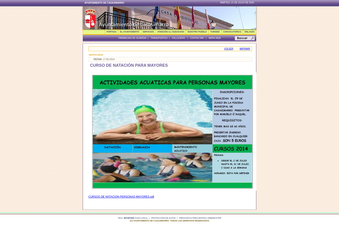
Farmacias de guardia (132, 38)
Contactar (197, 38)
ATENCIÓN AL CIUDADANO (170, 32)
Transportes (159, 38)
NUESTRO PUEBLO (197, 32)
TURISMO (215, 32)
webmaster (214, 218)
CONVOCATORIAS (232, 32)
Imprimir (245, 49)
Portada (111, 32)
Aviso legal (141, 218)
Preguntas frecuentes (192, 218)
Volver (228, 49)
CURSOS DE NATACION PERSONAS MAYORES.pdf (121, 196)
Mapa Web (215, 38)
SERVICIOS (148, 32)
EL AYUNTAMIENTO (129, 32)
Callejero (178, 38)
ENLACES (249, 32)
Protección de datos (163, 218)
